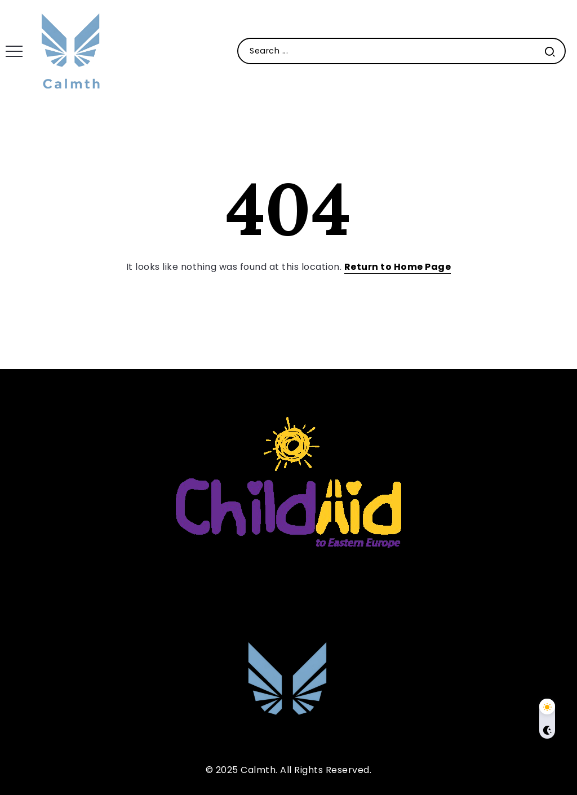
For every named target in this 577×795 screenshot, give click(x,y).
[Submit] (550, 51)
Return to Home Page (397, 266)
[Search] (401, 51)
